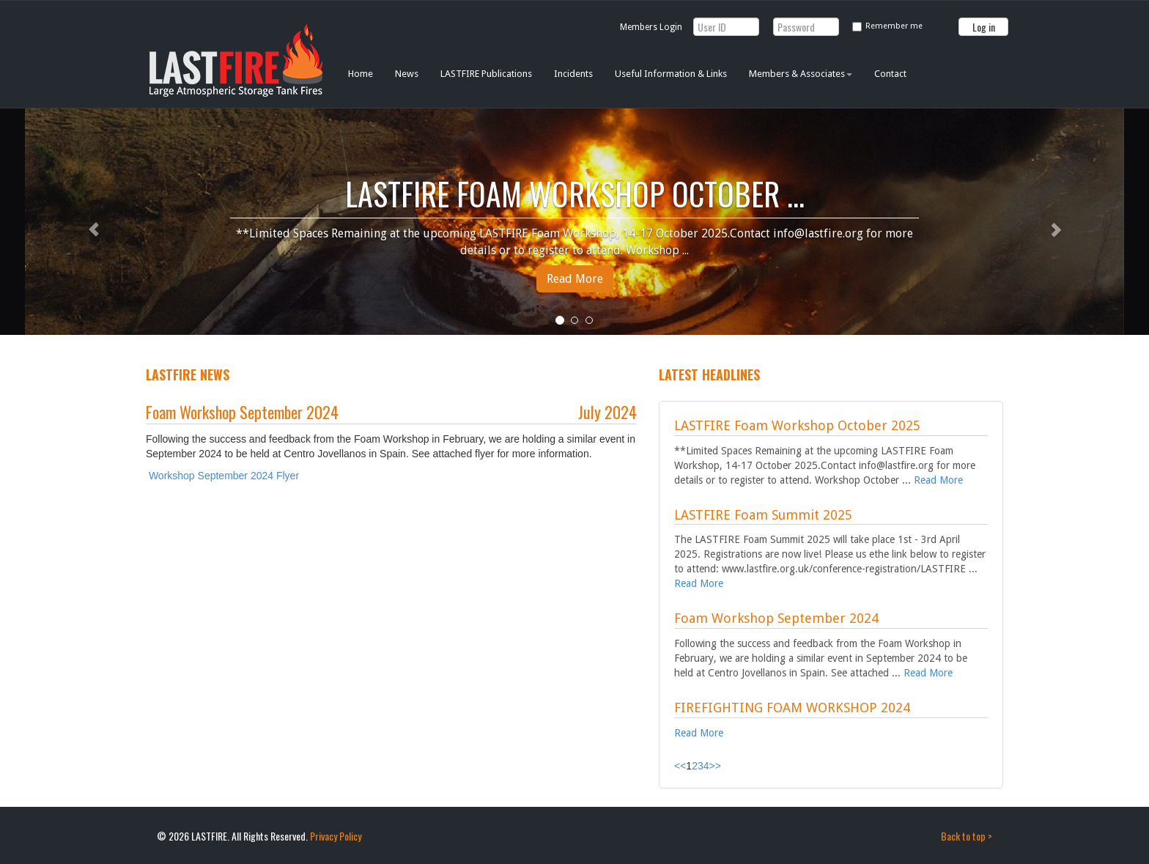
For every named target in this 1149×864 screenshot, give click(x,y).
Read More (938, 480)
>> (715, 766)
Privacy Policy (335, 835)
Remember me (894, 26)
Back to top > (966, 835)
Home (360, 73)
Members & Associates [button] (800, 73)
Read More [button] (575, 279)
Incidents (573, 73)
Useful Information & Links (671, 73)
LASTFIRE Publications (486, 73)
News (406, 73)
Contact (890, 73)
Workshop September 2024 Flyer (224, 475)
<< (680, 766)
